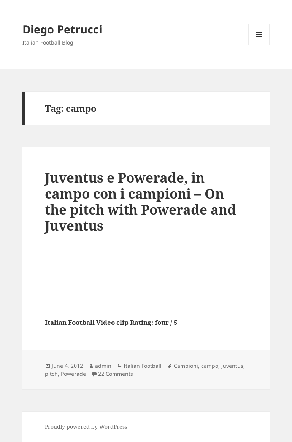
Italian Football (70, 322)
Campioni (186, 365)
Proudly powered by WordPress (86, 426)
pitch (51, 373)
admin (103, 365)
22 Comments (115, 373)
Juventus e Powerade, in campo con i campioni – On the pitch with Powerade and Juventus (140, 201)
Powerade (73, 373)
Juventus (232, 365)
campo (209, 365)
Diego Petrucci (62, 29)
